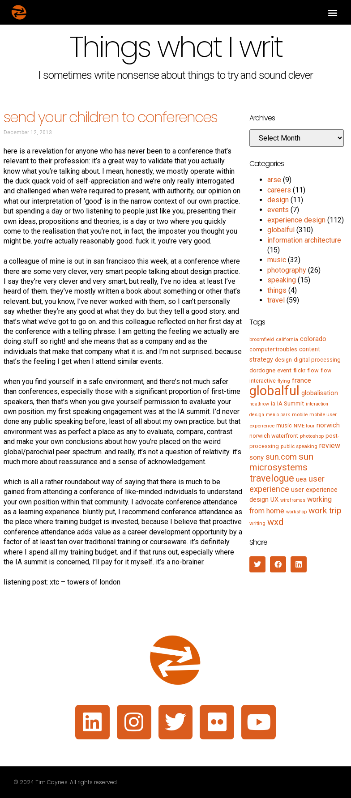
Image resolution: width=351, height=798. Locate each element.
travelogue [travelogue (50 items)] (271, 478)
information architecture (304, 240)
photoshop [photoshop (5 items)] (312, 436)
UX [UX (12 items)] (274, 499)
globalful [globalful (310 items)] (274, 390)
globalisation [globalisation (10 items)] (319, 393)
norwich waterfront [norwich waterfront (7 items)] (273, 435)
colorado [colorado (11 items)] (313, 339)
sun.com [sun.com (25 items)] (281, 456)
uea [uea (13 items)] (301, 479)
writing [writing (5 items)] (257, 523)
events (278, 209)
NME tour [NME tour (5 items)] (304, 425)
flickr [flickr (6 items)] (299, 370)
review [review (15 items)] (329, 445)
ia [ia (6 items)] (273, 404)
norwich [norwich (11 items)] (328, 425)
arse (274, 179)
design (278, 200)
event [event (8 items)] (284, 370)
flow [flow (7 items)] (313, 370)
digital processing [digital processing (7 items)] (317, 359)
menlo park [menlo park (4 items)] (278, 415)
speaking (281, 280)
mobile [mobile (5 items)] (300, 414)
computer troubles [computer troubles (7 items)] (273, 349)
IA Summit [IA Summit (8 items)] (290, 403)
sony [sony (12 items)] (256, 457)
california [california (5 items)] (287, 339)
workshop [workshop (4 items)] (296, 512)
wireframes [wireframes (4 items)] (292, 500)
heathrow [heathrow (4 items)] (259, 404)
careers (279, 190)
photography (286, 270)
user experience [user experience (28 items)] (287, 484)
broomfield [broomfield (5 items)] (261, 339)
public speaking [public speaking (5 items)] (299, 446)
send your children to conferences (110, 117)
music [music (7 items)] (284, 425)
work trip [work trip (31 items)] (325, 510)
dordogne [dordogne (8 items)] (262, 370)
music (276, 260)
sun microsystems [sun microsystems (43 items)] (281, 462)
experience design (296, 220)
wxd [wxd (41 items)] (275, 521)
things (277, 290)
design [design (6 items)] (283, 360)
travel (276, 300)
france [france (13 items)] (301, 380)
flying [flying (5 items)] (284, 381)
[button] (332, 12)
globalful (281, 230)
